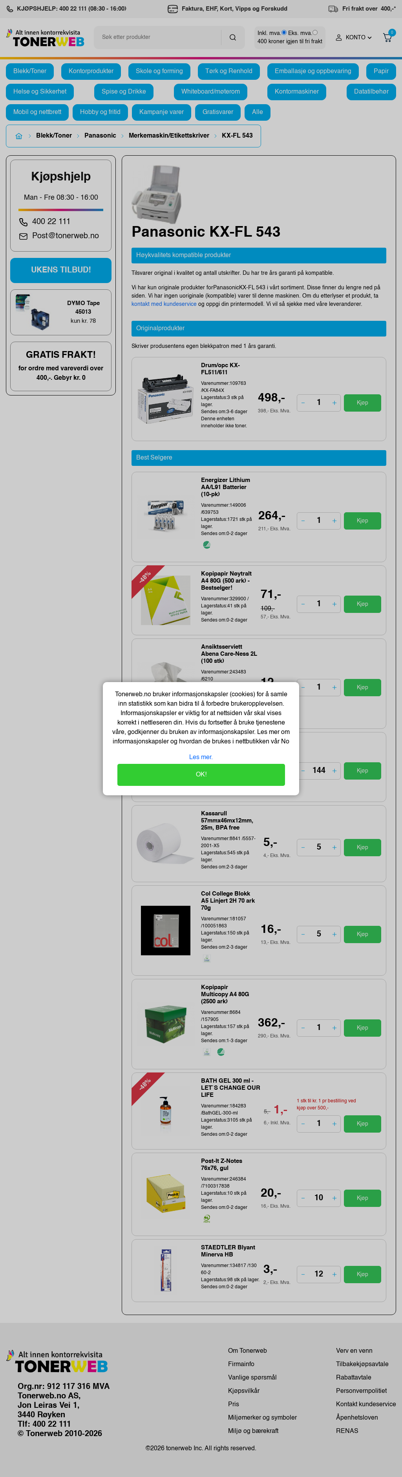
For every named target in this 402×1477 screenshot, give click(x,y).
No (284, 742)
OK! (201, 775)
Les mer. (201, 757)
